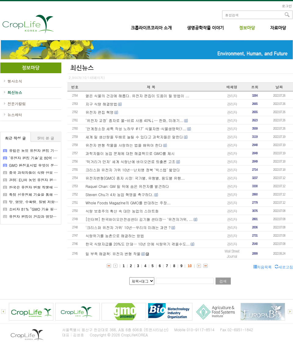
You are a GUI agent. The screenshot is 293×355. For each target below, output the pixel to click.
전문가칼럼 (17, 103)
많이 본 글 (45, 138)
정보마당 (247, 27)
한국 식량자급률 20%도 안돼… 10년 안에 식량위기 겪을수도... (138, 243)
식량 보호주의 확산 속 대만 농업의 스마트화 (122, 210)
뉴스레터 (15, 114)
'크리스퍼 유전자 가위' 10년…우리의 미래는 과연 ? (128, 227)
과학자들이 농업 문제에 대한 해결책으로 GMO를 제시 (130, 153)
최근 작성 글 (15, 138)
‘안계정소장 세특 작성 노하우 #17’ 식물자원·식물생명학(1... (136, 128)
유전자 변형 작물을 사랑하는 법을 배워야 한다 (124, 145)
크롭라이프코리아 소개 (151, 27)
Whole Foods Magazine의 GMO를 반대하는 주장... (128, 202)
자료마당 (278, 27)
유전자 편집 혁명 (100, 112)
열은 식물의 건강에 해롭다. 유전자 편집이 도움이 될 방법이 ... (137, 95)
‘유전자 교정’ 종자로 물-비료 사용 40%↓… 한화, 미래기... (135, 120)
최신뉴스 (15, 92)
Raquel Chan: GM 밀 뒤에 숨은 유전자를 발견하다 (128, 186)
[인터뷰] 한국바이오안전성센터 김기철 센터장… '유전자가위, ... (139, 219)
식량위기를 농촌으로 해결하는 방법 (115, 235)
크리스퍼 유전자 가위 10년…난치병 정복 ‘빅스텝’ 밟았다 (133, 169)
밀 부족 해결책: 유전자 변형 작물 (113, 253)
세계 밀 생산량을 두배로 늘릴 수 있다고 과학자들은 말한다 (134, 136)
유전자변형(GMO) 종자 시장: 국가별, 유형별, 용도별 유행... (135, 178)
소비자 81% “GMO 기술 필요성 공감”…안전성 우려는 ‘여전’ (59, 209)
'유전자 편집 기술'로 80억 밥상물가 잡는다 (44, 157)
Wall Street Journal (231, 253)
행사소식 (15, 81)
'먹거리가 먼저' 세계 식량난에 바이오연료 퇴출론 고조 (131, 161)
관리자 (232, 95)
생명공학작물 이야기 (205, 27)
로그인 (287, 6)
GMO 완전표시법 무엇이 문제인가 (37, 165)
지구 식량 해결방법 (101, 103)
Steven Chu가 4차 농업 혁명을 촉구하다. (120, 194)
